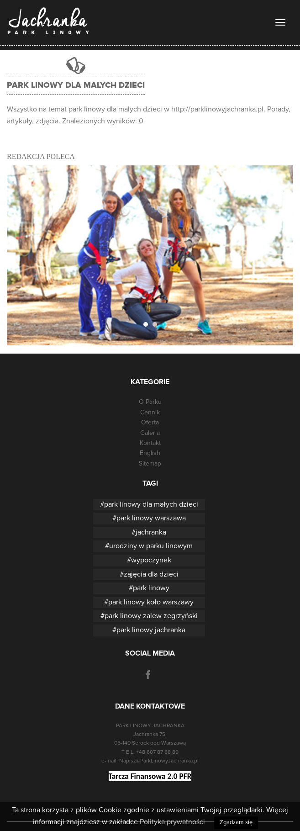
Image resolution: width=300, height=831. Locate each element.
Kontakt (150, 443)
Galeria (150, 433)
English (150, 453)
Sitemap (150, 463)
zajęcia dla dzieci (151, 574)
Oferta (150, 422)
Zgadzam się (236, 823)
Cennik (150, 412)
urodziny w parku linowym (151, 546)
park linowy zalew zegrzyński (151, 615)
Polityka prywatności (172, 822)
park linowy (151, 588)
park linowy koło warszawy (151, 602)
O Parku (150, 402)
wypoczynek (151, 560)
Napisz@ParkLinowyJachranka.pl (159, 761)
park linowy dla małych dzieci (151, 504)
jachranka (151, 532)
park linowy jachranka (150, 630)
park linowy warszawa (151, 518)
